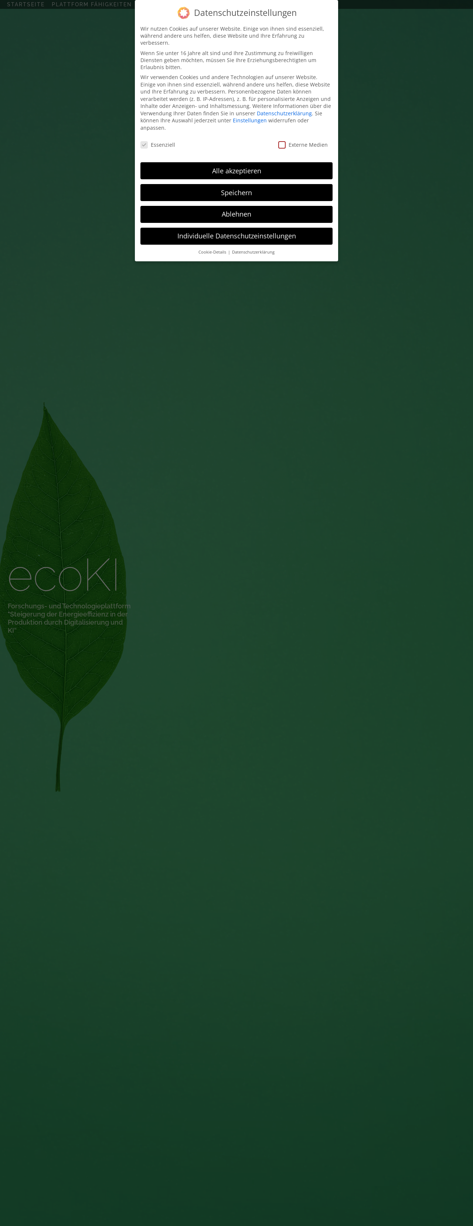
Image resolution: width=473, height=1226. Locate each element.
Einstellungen (250, 120)
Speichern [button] (236, 192)
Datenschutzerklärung (284, 113)
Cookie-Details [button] (212, 252)
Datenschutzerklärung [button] (253, 252)
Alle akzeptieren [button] (236, 170)
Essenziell (157, 144)
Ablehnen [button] (236, 214)
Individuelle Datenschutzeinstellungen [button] (236, 235)
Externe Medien (303, 144)
